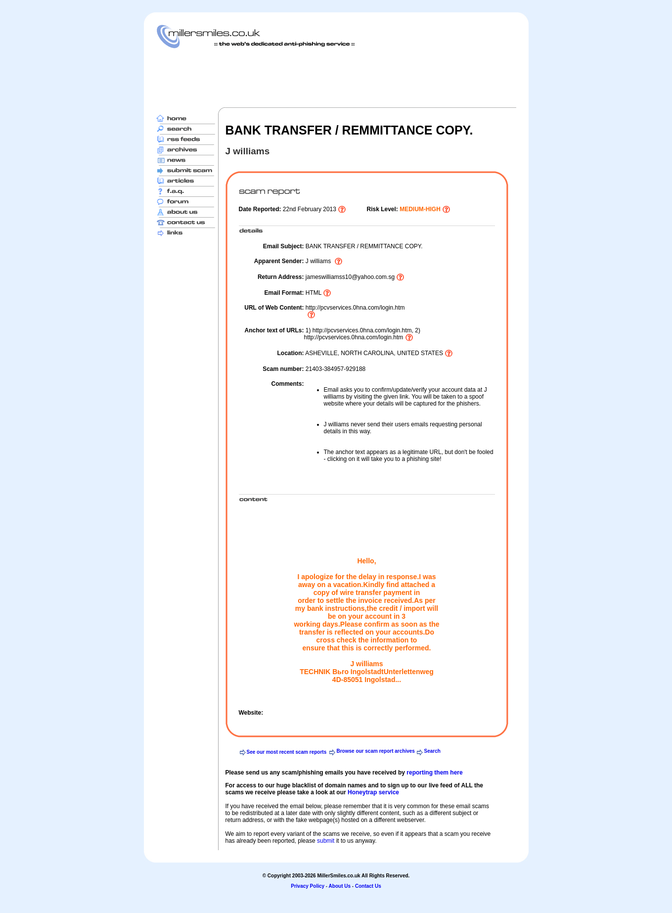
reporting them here (434, 772)
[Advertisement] (336, 77)
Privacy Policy (307, 886)
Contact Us (368, 886)
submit (325, 840)
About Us (340, 886)
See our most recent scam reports (287, 752)
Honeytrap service (373, 792)
